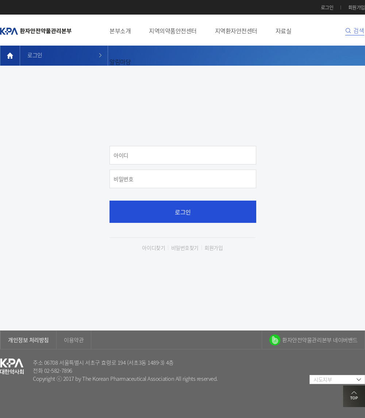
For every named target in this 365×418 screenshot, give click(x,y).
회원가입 (356, 7)
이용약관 (74, 340)
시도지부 (323, 379)
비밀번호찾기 (185, 247)
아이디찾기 (153, 247)
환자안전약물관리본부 (36, 31)
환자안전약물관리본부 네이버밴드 (320, 340)
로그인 (327, 7)
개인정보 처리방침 (28, 340)
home (10, 56)
